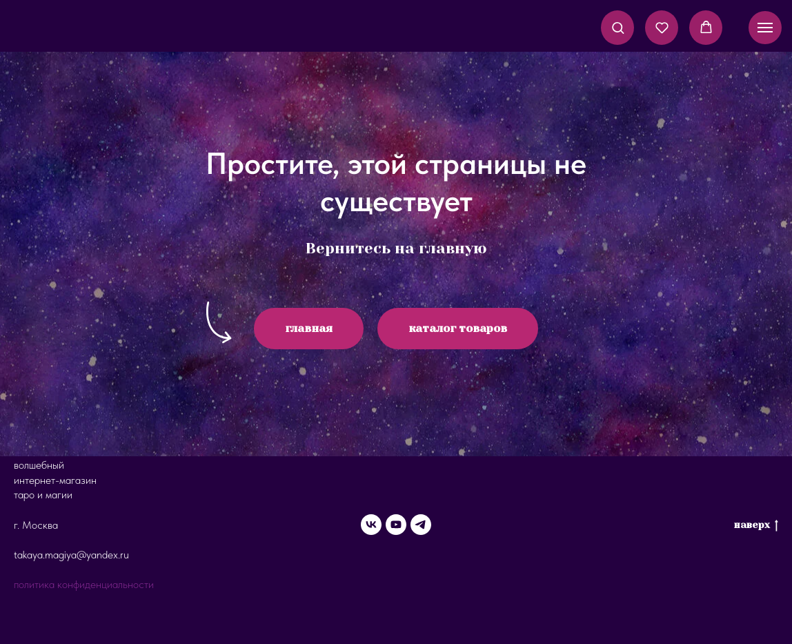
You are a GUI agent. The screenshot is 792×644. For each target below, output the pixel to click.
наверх (756, 525)
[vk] (371, 524)
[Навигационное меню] (765, 27)
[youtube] (396, 524)
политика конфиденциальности (84, 584)
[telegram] (420, 524)
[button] (617, 27)
